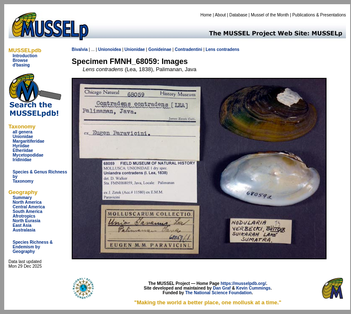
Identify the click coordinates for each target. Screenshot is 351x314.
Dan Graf (222, 288)
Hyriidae (21, 146)
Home (206, 15)
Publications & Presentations (319, 15)
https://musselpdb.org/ (243, 283)
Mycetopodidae (28, 155)
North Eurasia (26, 220)
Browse (20, 60)
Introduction (25, 55)
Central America (29, 207)
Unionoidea (109, 49)
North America (27, 202)
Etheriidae (23, 150)
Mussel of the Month (270, 15)
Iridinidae (22, 159)
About (220, 15)
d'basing (21, 65)
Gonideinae (159, 49)
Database (239, 15)
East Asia (22, 225)
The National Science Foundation (218, 292)
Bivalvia (80, 49)
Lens (210, 49)
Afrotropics (24, 216)
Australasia (24, 230)
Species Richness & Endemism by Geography (33, 247)
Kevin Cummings (253, 288)
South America (27, 211)
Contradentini (188, 49)
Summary (22, 197)
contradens (227, 49)
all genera (22, 132)
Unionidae (23, 136)
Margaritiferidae (28, 141)
